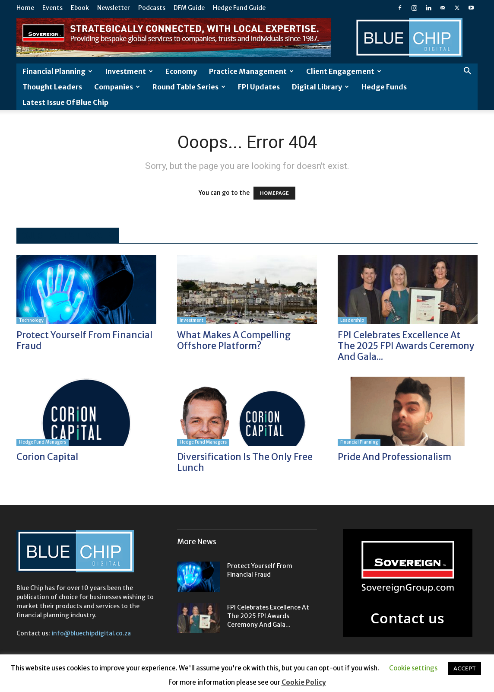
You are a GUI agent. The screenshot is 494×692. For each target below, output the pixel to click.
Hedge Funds (384, 87)
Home (25, 8)
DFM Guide (189, 8)
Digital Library (320, 87)
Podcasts (151, 8)
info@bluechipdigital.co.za (91, 633)
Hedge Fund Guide (239, 8)
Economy (181, 71)
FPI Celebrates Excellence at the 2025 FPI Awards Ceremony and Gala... (406, 345)
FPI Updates (259, 87)
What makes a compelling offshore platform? (234, 340)
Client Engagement (343, 71)
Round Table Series (188, 87)
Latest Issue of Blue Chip (65, 102)
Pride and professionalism (394, 457)
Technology (31, 320)
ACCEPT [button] (464, 668)
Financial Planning (57, 71)
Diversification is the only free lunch (245, 462)
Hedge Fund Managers (42, 442)
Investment (129, 71)
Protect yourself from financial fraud (84, 340)
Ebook (80, 8)
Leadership (352, 320)
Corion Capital (47, 457)
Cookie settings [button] (413, 668)
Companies (117, 87)
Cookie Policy (304, 682)
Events (52, 8)
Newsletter (113, 8)
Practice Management (251, 71)
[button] (467, 72)
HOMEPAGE (274, 193)
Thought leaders (52, 87)
